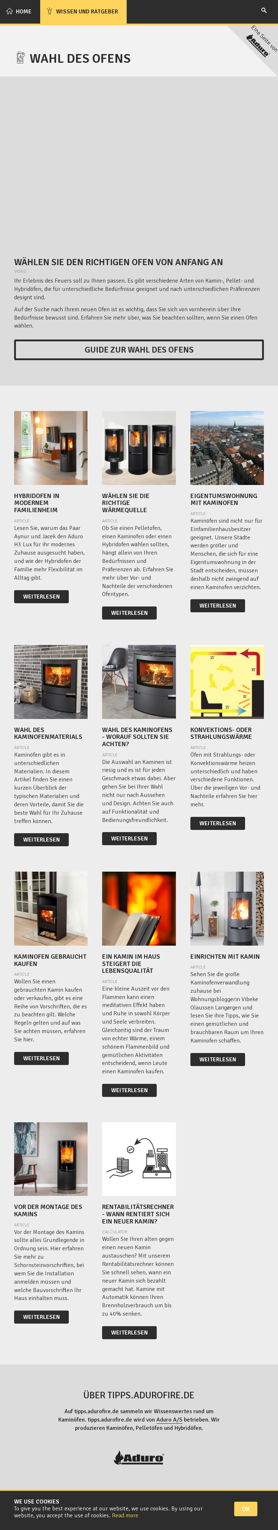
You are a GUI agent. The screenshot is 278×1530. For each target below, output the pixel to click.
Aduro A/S (169, 1419)
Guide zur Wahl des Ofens (139, 350)
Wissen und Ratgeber (82, 11)
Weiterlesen (41, 596)
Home (18, 11)
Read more (125, 1515)
